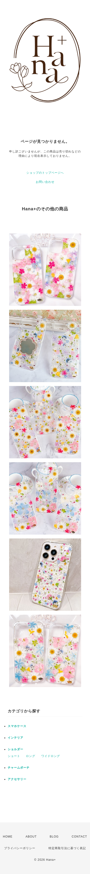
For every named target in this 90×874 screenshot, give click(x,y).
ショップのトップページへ (45, 172)
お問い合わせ (45, 182)
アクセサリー (17, 779)
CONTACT (79, 836)
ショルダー (15, 749)
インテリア (15, 737)
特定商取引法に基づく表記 (67, 848)
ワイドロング (50, 756)
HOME (7, 836)
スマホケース (17, 726)
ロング (30, 756)
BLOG (54, 836)
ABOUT (30, 836)
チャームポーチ (19, 767)
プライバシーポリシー (19, 848)
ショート (14, 756)
